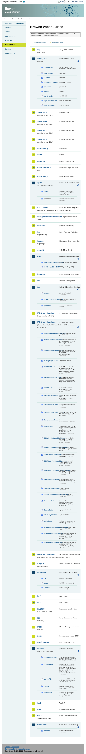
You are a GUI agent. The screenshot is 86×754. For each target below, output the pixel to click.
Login (62, 1)
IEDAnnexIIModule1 (46, 313)
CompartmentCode (51, 420)
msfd (39, 627)
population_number (51, 82)
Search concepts (57, 42)
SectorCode (48, 510)
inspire (40, 563)
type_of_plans (49, 105)
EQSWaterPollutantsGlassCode (51, 461)
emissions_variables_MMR (51, 262)
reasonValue (48, 664)
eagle (46, 583)
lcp (38, 618)
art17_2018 (42, 139)
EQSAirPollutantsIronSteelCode (51, 447)
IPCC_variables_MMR (51, 267)
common (41, 161)
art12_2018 (42, 112)
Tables (7, 32)
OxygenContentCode (51, 488)
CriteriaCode (48, 426)
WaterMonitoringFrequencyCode (51, 527)
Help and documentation (14, 23)
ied (38, 287)
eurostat (41, 226)
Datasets (8, 28)
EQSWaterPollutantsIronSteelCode (51, 470)
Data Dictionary (23, 19)
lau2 (39, 603)
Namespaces (10, 53)
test (39, 703)
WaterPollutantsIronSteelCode (51, 543)
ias (38, 281)
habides (41, 274)
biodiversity (42, 148)
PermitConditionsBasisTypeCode (51, 494)
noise (39, 636)
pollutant (47, 306)
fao (38, 232)
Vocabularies (10, 45)
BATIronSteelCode (51, 405)
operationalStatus (50, 657)
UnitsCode (48, 521)
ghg (39, 256)
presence (47, 87)
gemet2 (40, 250)
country (47, 731)
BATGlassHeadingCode (51, 395)
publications (43, 642)
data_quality (48, 73)
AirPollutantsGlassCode (51, 340)
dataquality (42, 176)
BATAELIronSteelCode (51, 377)
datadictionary (44, 168)
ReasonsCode (49, 501)
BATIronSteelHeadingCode (51, 412)
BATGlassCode (49, 388)
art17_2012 (42, 130)
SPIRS (46, 686)
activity (46, 191)
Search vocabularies (40, 42)
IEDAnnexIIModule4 (46, 554)
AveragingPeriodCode (51, 361)
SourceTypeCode (50, 515)
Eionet (14, 19)
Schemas (8, 40)
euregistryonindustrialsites (47, 217)
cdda (39, 155)
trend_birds (48, 96)
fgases (40, 241)
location (47, 78)
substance (48, 692)
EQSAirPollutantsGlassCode (51, 438)
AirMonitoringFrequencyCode (51, 333)
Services (8, 49)
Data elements (10, 36)
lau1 (39, 596)
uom (39, 709)
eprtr (39, 183)
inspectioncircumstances (51, 299)
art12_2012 (42, 59)
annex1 (46, 293)
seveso (40, 649)
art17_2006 (42, 121)
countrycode (48, 67)
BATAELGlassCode (51, 367)
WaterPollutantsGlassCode (51, 533)
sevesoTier (48, 679)
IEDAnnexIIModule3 (46, 322)
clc (45, 578)
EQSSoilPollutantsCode (51, 455)
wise (39, 716)
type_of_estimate (50, 101)
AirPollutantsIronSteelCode (51, 350)
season (46, 91)
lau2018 (40, 609)
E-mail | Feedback (12, 747)
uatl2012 (47, 588)
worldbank (42, 725)
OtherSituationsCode (51, 479)
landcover (42, 572)
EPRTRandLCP (44, 208)
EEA (14, 1)
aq (38, 50)
